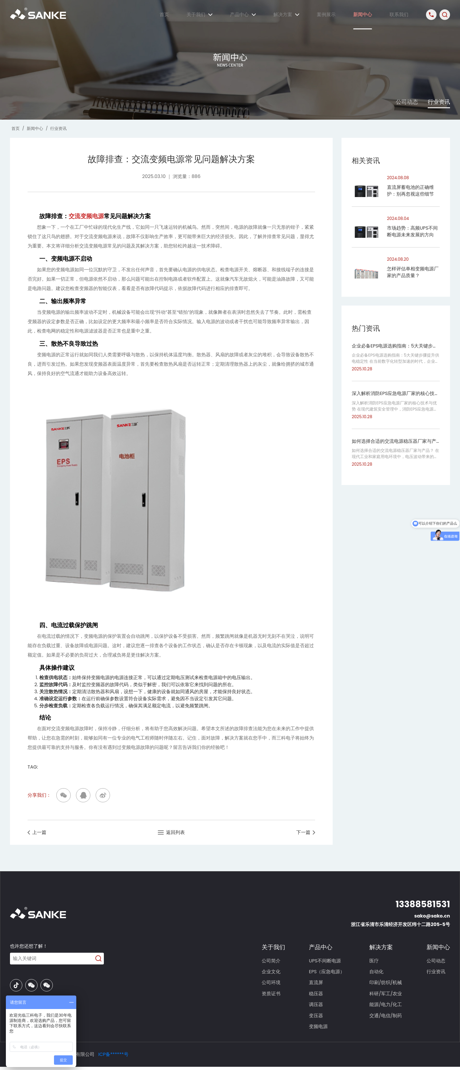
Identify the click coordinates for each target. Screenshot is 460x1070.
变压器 (317, 1018)
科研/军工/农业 (386, 995)
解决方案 (286, 14)
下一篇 (305, 832)
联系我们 (399, 14)
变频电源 (319, 1029)
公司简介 (272, 961)
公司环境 (272, 984)
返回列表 (171, 832)
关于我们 (199, 14)
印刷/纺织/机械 (386, 984)
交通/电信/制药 (386, 1018)
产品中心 (243, 14)
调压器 (317, 1006)
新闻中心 (362, 14)
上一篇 (37, 832)
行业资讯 (438, 102)
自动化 (377, 972)
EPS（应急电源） (328, 972)
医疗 (374, 961)
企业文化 (272, 972)
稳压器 (317, 995)
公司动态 (403, 102)
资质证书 (272, 995)
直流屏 (317, 984)
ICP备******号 (113, 1057)
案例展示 (326, 14)
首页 (164, 14)
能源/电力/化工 (386, 1006)
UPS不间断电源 (326, 961)
